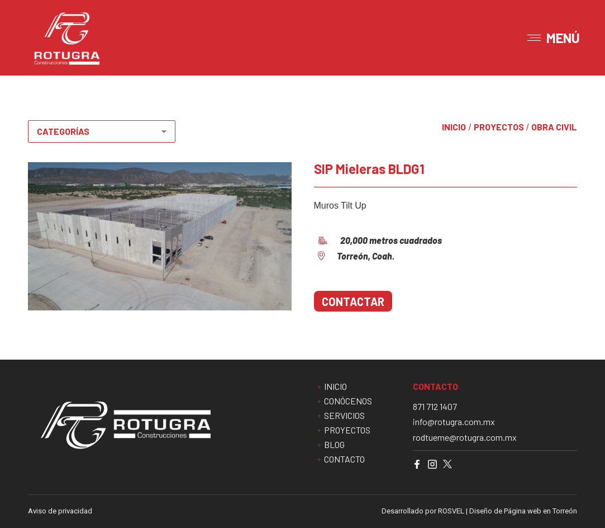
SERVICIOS (344, 415)
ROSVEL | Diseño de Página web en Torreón (507, 511)
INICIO (454, 126)
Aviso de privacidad (60, 511)
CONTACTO (344, 459)
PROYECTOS (499, 126)
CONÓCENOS (348, 401)
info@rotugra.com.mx (454, 421)
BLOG (334, 444)
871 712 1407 (435, 406)
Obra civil (554, 126)
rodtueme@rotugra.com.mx (465, 437)
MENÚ (563, 38)
